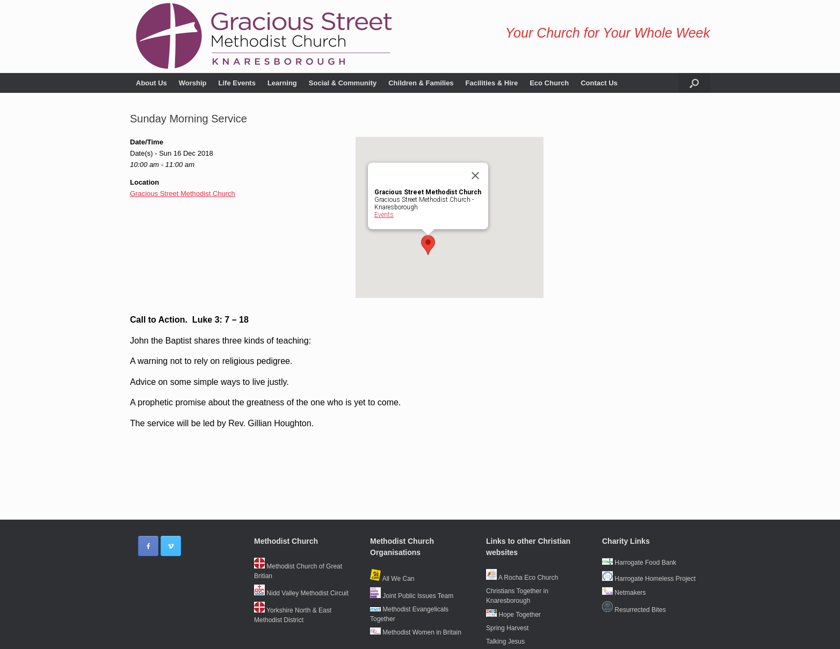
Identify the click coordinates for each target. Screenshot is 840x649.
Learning (282, 83)
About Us (151, 83)
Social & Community (342, 83)
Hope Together (513, 614)
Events (384, 214)
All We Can (392, 578)
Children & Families (420, 83)
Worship (193, 83)
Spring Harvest (507, 628)
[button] (694, 83)
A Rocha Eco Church (522, 577)
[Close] (475, 175)
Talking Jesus (505, 641)
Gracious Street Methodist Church (182, 193)
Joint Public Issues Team (411, 596)
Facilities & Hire (492, 83)
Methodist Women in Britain (415, 632)
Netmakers (624, 592)
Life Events (237, 83)
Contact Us (599, 83)
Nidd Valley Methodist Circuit (301, 593)
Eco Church (549, 83)
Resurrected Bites (634, 610)
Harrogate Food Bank (639, 562)
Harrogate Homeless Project (649, 578)
